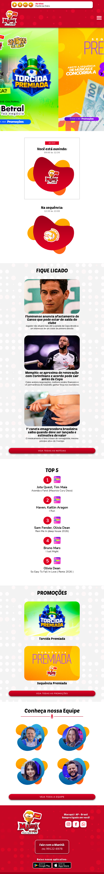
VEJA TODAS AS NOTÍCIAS (52, 450)
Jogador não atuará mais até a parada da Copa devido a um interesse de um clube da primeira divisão (52, 321)
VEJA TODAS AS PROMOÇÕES (52, 693)
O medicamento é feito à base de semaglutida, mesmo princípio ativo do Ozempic (52, 434)
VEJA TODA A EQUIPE (52, 796)
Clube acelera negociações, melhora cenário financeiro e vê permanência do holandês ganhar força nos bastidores (52, 377)
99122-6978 (52, 847)
